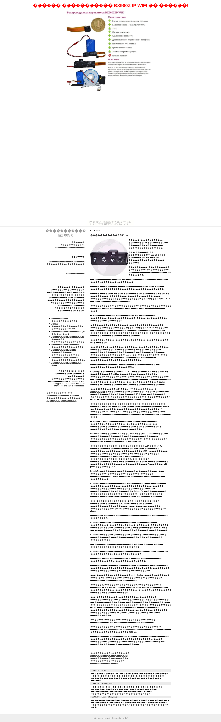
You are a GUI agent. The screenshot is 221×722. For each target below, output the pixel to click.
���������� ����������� (123, 629)
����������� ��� (60, 393)
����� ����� (75, 273)
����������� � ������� (65, 398)
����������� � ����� (63, 395)
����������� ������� (107, 661)
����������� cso (73, 245)
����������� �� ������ (121, 605)
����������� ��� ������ (109, 656)
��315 (54, 324)
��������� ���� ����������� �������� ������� (65, 352)
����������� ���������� (109, 653)
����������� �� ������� (109, 658)
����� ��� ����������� (66, 261)
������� (78, 242)
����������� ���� (104, 663)
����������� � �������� (66, 264)
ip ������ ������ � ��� (67, 342)
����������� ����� (70, 247)
